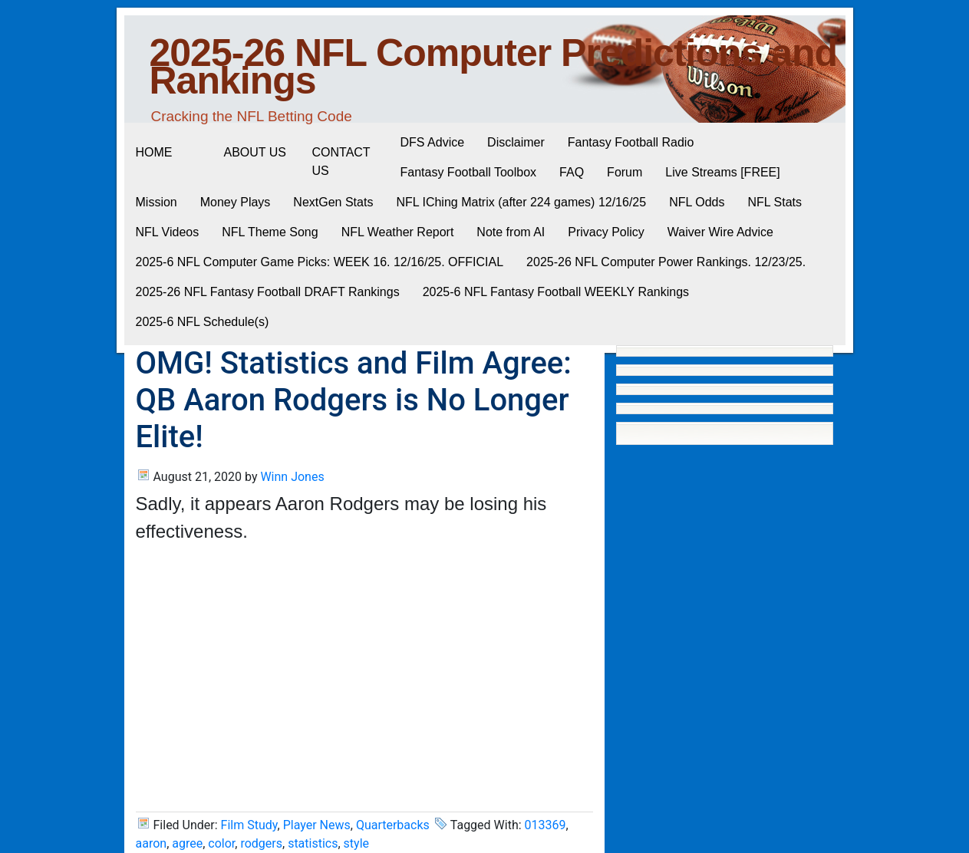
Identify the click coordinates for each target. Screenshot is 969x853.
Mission (156, 202)
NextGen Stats (333, 202)
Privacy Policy (606, 232)
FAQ (571, 172)
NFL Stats (774, 202)
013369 (545, 825)
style (356, 843)
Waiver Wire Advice (720, 232)
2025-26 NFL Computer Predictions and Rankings (494, 66)
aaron (151, 843)
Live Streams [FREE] (722, 172)
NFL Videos (167, 232)
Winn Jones (292, 476)
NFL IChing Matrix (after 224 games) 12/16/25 (521, 202)
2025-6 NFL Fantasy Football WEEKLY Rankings (556, 291)
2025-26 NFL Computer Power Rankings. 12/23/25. (666, 261)
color (221, 843)
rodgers (261, 843)
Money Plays (235, 202)
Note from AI (510, 232)
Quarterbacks (393, 825)
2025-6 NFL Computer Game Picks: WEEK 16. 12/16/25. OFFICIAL (320, 261)
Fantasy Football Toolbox (468, 172)
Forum (624, 172)
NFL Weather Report (397, 232)
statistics (313, 843)
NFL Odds (696, 202)
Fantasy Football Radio (631, 142)
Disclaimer (516, 142)
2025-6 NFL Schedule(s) (202, 321)
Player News (317, 825)
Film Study (249, 825)
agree (187, 843)
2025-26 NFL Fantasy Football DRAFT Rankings (268, 291)
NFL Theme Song (270, 232)
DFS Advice (432, 142)
